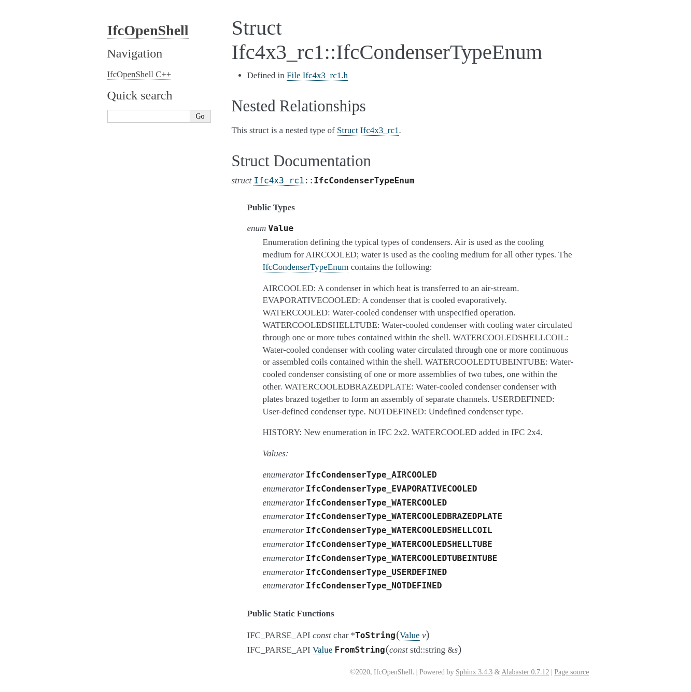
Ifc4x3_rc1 (278, 180)
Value (410, 635)
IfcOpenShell (148, 30)
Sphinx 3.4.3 (474, 672)
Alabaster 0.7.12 (525, 672)
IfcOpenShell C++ (139, 74)
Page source (571, 672)
